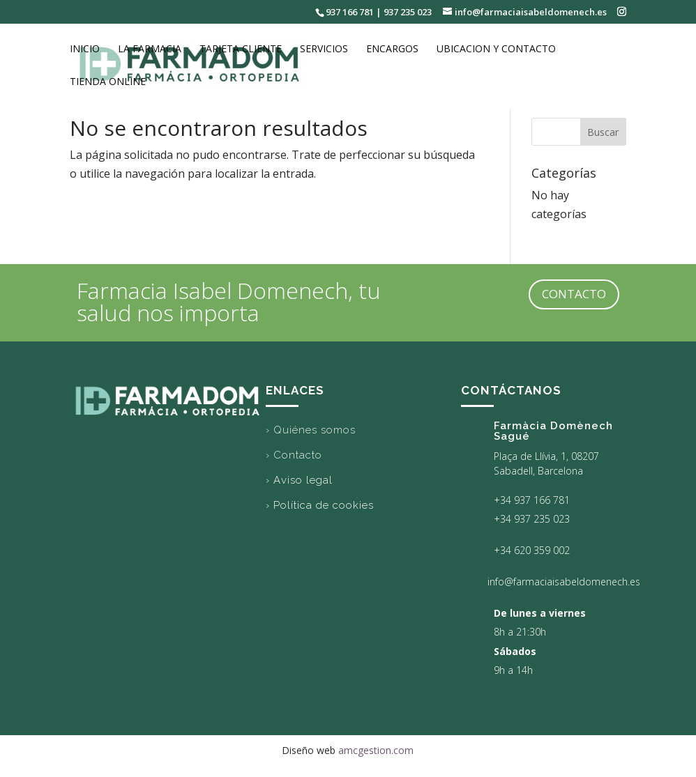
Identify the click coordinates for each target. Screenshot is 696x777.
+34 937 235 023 (532, 518)
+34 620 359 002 (532, 550)
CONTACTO (574, 294)
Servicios (324, 49)
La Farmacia (149, 49)
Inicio (85, 49)
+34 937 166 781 (532, 500)
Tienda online (108, 82)
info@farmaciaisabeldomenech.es (563, 581)
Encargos (392, 49)
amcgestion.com (376, 750)
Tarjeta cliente (240, 49)
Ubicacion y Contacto (496, 49)
